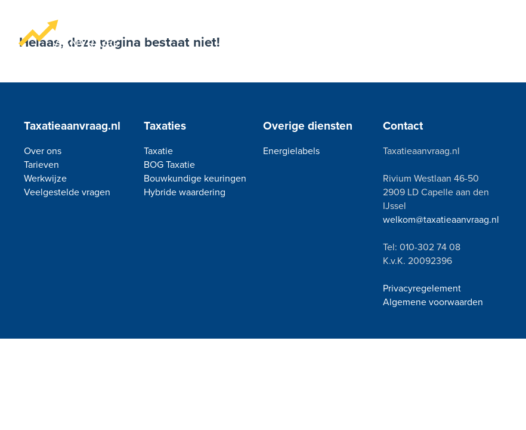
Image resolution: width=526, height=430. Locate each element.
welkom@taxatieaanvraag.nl (441, 219)
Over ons (42, 151)
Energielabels (291, 151)
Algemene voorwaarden (433, 302)
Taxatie (158, 151)
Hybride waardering (184, 192)
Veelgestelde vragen (67, 192)
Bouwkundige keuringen (195, 178)
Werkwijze (45, 178)
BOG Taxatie (169, 164)
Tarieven (41, 164)
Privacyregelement (422, 288)
